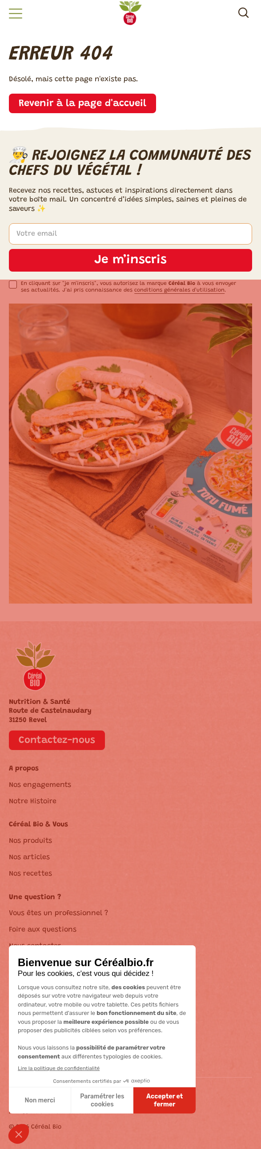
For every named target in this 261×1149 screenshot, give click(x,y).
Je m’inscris (130, 260)
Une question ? (35, 897)
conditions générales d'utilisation (179, 290)
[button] (15, 13)
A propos (24, 768)
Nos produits (30, 841)
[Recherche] (243, 14)
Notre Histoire (32, 801)
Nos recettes (30, 873)
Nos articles (29, 857)
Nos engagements (40, 785)
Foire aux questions (42, 929)
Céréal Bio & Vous (38, 824)
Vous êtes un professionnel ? (58, 913)
